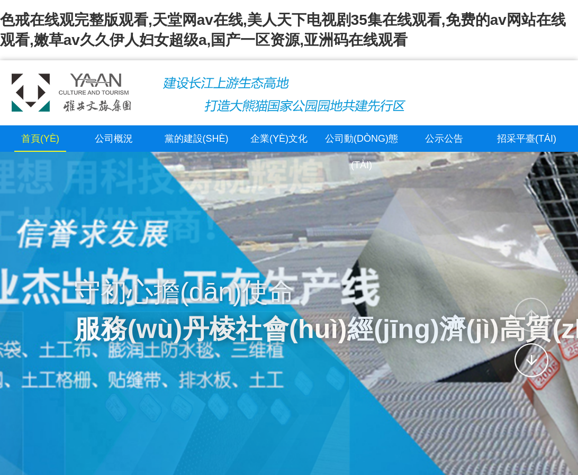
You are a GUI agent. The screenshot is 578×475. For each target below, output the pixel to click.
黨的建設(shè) (197, 138)
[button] (531, 315)
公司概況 (114, 138)
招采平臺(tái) (526, 138)
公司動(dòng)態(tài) (361, 151)
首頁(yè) (40, 138)
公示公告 (444, 138)
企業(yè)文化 (279, 138)
